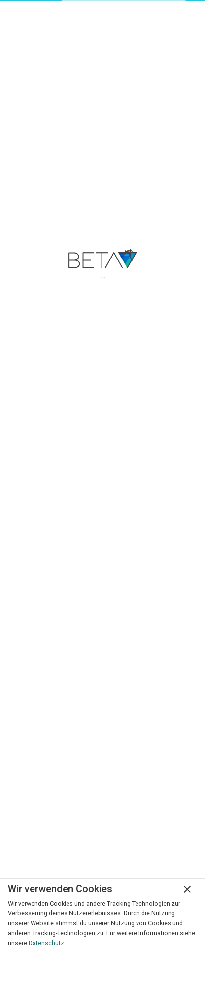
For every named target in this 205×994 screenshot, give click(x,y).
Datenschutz (46, 943)
